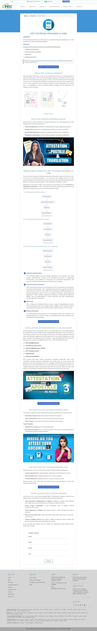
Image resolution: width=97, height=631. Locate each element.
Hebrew (47, 620)
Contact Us (79, 6)
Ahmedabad (83, 577)
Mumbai (30, 609)
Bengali (21, 620)
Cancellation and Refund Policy (37, 582)
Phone (30, 548)
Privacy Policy (33, 577)
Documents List (12, 589)
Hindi (53, 619)
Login (12, 1)
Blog (9, 580)
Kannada (26, 620)
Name (30, 542)
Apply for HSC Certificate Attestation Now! (48, 66)
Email (30, 536)
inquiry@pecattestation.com (34, 1)
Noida (28, 610)
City (29, 554)
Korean (49, 619)
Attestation (32, 6)
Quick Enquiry (66, 1)
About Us (10, 582)
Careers (10, 592)
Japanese (32, 619)
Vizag (18, 610)
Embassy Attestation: (12, 609)
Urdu (35, 620)
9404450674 (48, 1)
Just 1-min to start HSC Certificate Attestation (49, 403)
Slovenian (56, 620)
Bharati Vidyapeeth (30, 622)
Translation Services (13, 584)
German (17, 619)
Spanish (22, 619)
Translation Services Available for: (14, 616)
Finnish (51, 620)
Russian (45, 619)
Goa (12, 610)
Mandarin (43, 620)
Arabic (36, 619)
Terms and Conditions (35, 580)
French (40, 619)
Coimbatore (23, 610)
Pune (74, 577)
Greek (38, 620)
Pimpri (77, 577)
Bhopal (8, 610)
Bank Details (11, 594)
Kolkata (58, 612)
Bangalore (46, 609)
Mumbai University (39, 622)
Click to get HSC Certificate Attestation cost (48, 487)
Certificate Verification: (12, 622)
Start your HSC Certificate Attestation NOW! (48, 321)
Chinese (26, 619)
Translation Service (11, 619)
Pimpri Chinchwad (24, 609)
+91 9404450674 (59, 583)
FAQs (31, 584)
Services (23, 6)
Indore (41, 609)
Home (9, 577)
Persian (31, 620)
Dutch (14, 620)
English (61, 620)
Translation (42, 6)
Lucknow (9, 617)
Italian (56, 619)
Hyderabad (56, 609)
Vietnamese (9, 620)
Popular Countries (68, 6)
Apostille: (9, 612)
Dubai (15, 610)
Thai (18, 620)
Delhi (60, 609)
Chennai (51, 609)
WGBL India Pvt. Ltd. (54, 628)
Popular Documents (54, 6)
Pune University (21, 622)
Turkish (60, 619)
